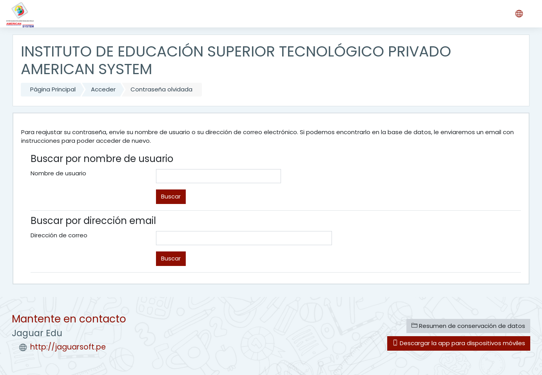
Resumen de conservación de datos (468, 326)
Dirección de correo (59, 235)
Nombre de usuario (58, 173)
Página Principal (53, 89)
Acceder (103, 89)
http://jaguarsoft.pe (68, 347)
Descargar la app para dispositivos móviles (458, 343)
